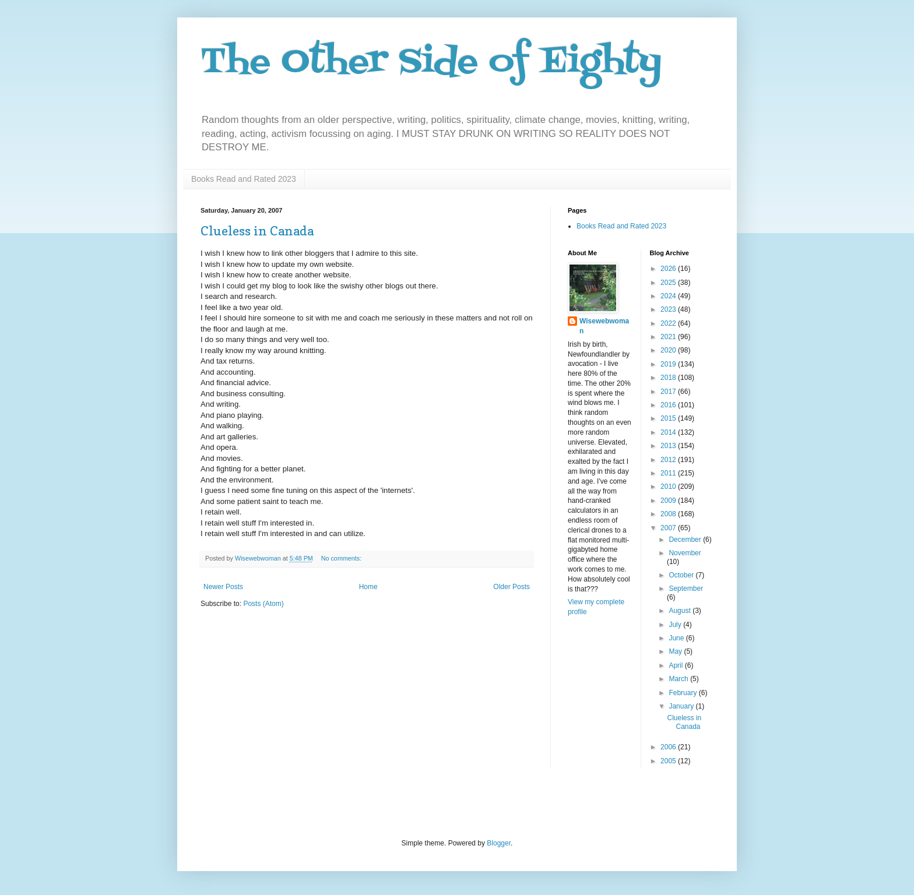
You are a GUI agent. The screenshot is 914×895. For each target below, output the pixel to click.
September (686, 588)
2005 (669, 761)
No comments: (342, 558)
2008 (669, 514)
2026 (669, 269)
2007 (669, 528)
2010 (669, 486)
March (679, 679)
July (676, 625)
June (677, 638)
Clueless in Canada (257, 230)
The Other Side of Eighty (431, 62)
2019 (669, 364)
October (682, 575)
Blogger (499, 843)
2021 (669, 337)
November (685, 553)
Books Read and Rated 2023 (243, 179)
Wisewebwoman (604, 326)
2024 (669, 296)
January (682, 706)
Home (368, 587)
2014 (669, 432)
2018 (669, 377)
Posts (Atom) (263, 604)
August (680, 611)
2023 (669, 309)
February (683, 693)
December (686, 539)
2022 (669, 323)
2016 (669, 405)
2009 (669, 500)
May (676, 651)
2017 (669, 391)
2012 (669, 460)
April (676, 665)
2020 (669, 350)
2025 (669, 283)
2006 (669, 747)
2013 (669, 446)
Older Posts (511, 587)
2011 (669, 473)
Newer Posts (223, 587)
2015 (669, 418)
